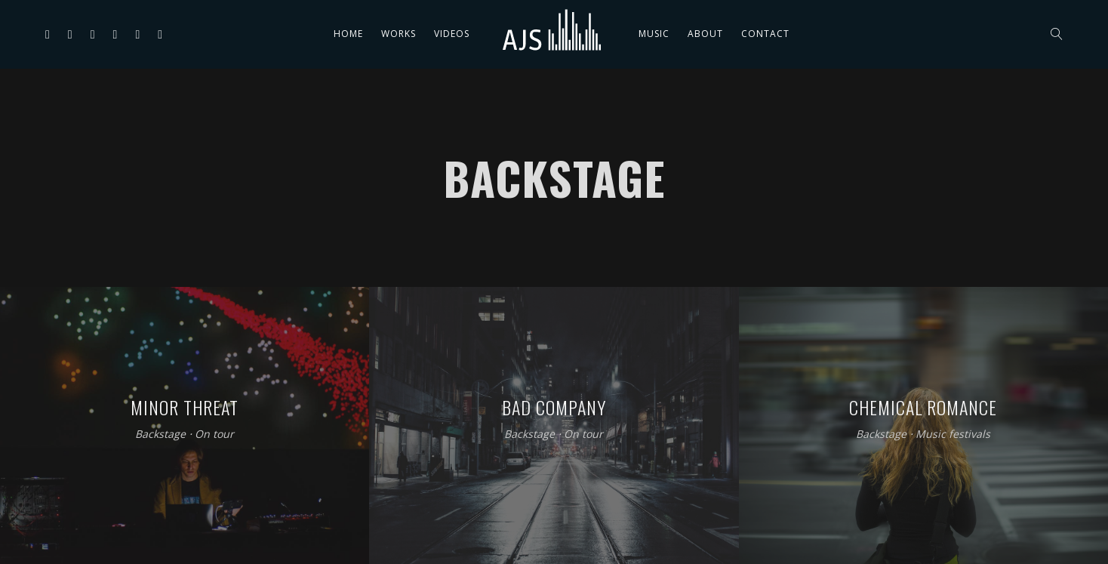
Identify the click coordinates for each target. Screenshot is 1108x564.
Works (398, 33)
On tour (214, 434)
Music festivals (953, 434)
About (705, 33)
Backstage (160, 434)
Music (654, 33)
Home (348, 33)
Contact (765, 33)
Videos (451, 33)
